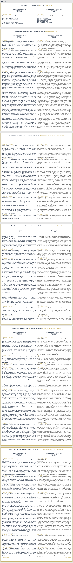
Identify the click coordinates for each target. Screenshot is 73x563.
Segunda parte (24, 5)
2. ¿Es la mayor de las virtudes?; (44, 19)
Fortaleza (42, 5)
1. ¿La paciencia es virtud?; (43, 18)
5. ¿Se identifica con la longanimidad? (45, 22)
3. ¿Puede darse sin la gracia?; (43, 20)
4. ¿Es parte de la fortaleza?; (43, 21)
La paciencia (42, 31)
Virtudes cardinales (34, 5)
